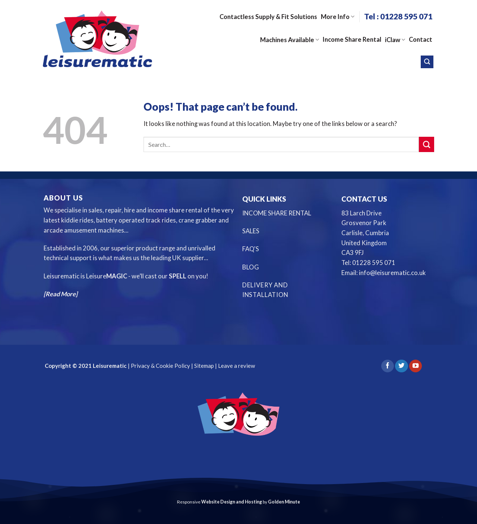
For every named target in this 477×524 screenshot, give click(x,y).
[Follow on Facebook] (387, 366)
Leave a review (236, 365)
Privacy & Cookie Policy (160, 365)
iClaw (395, 40)
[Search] (427, 62)
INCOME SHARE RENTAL (276, 213)
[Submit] (426, 144)
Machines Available (289, 40)
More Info (337, 16)
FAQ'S (250, 249)
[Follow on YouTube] (415, 366)
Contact (420, 39)
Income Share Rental (352, 39)
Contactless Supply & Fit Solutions (268, 16)
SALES (250, 231)
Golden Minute (284, 502)
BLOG (250, 267)
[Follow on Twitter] (401, 366)
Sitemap (204, 365)
